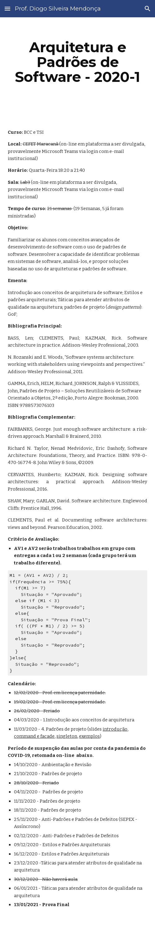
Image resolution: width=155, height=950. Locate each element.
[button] (7, 8)
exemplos (89, 736)
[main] (77, 62)
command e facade (34, 736)
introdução (115, 729)
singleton (66, 736)
